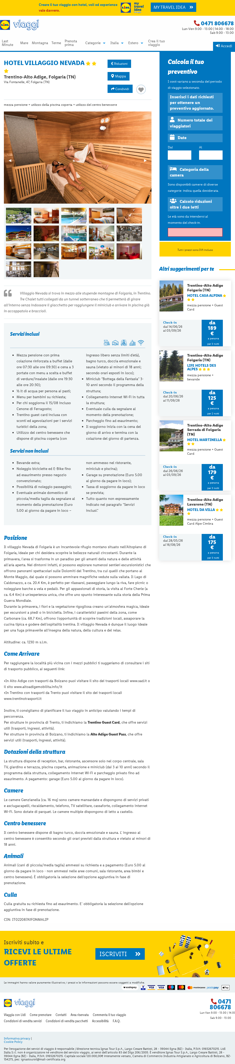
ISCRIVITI (120, 954)
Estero (133, 43)
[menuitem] (9, 43)
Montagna (40, 43)
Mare (24, 43)
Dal (170, 147)
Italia (114, 43)
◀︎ (12, 162)
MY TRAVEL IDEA (173, 7)
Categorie (93, 43)
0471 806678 (217, 23)
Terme (56, 43)
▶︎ (147, 162)
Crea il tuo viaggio (156, 43)
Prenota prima (71, 43)
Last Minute (7, 43)
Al (200, 147)
